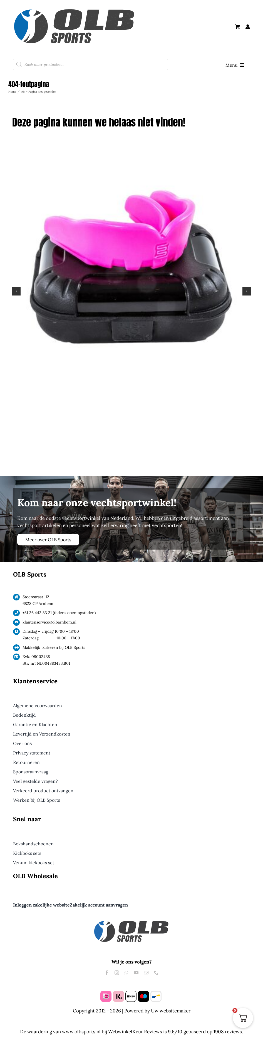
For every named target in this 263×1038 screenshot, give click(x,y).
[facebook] (107, 972)
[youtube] (136, 972)
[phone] (156, 972)
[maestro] (143, 993)
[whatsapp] (126, 972)
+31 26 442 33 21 (37, 612)
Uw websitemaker (170, 1011)
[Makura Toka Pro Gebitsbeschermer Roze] (131, 151)
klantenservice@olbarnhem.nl (49, 622)
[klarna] (118, 993)
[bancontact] (156, 993)
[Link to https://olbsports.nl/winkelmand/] (237, 26)
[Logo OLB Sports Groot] (88, 7)
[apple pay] (131, 993)
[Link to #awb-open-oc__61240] (247, 26)
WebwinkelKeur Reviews (135, 1032)
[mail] (146, 972)
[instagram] (117, 972)
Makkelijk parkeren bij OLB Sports (54, 647)
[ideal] (105, 993)
